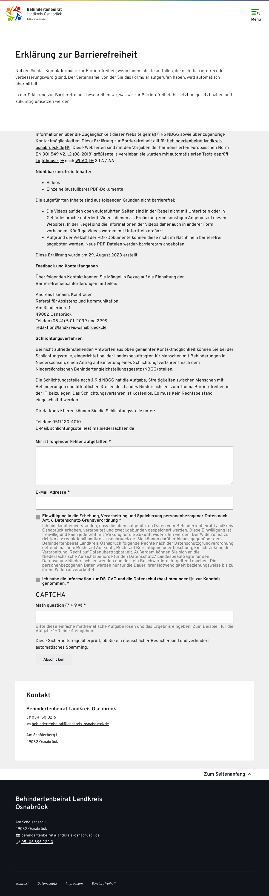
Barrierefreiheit (103, 884)
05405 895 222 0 (37, 842)
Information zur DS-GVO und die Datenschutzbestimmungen (127, 579)
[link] (33, 14)
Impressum (74, 884)
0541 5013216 (44, 717)
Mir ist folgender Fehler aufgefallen (71, 442)
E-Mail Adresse (51, 492)
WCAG (81, 161)
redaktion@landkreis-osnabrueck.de (71, 327)
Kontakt (22, 884)
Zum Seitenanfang (228, 774)
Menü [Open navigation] (255, 14)
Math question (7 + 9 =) (59, 605)
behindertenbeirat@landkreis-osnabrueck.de (70, 724)
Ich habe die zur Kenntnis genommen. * (131, 581)
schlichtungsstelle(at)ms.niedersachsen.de (92, 428)
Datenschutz (47, 884)
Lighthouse (47, 161)
